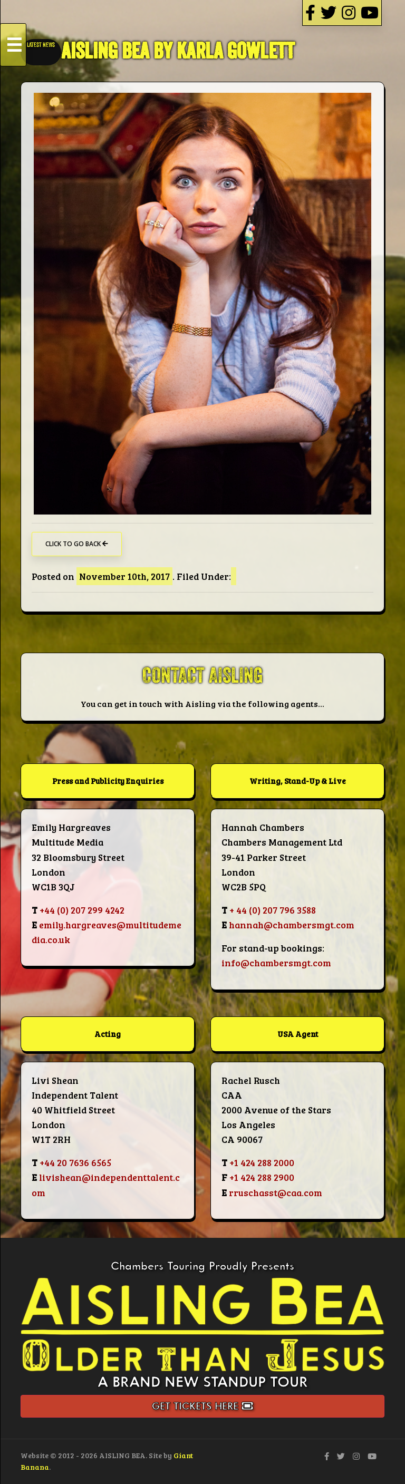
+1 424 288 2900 (261, 1177)
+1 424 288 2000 (261, 1162)
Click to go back (76, 544)
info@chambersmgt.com (276, 962)
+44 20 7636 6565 (75, 1162)
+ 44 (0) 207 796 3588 (272, 910)
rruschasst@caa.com (275, 1192)
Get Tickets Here (202, 1406)
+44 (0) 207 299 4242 (82, 910)
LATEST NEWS (41, 45)
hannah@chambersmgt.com (291, 924)
